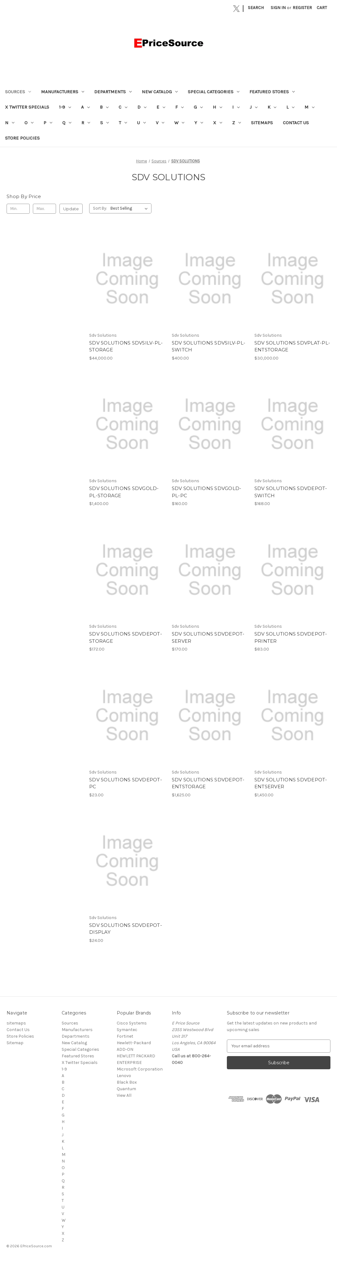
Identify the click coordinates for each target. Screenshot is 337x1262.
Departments (113, 92)
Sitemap (15, 1042)
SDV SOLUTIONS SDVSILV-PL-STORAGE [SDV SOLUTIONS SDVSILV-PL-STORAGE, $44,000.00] (126, 346)
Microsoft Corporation (140, 1069)
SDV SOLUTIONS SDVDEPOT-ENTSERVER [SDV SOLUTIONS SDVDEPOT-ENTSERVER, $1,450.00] (290, 783)
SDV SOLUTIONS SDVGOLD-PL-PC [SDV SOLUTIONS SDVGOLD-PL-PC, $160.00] (207, 491)
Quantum (126, 1088)
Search (256, 7)
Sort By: (100, 208)
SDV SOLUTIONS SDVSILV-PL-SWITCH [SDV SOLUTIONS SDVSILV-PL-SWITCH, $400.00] (208, 346)
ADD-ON (125, 1049)
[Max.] (44, 209)
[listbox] (130, 208)
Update (71, 208)
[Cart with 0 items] (321, 7)
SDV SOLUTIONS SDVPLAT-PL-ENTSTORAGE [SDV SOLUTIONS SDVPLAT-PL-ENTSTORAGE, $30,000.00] (292, 346)
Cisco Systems (132, 1023)
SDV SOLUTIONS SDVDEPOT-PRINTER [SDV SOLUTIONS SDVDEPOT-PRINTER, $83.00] (290, 637)
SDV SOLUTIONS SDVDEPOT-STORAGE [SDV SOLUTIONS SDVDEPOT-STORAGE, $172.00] (125, 637)
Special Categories (213, 92)
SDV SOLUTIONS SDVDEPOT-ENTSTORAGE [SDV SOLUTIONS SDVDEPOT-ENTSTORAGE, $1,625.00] (208, 783)
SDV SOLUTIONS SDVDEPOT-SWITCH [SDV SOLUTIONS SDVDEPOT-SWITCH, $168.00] (290, 491)
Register (302, 7)
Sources (18, 92)
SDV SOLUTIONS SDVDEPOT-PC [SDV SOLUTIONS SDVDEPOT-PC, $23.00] (125, 783)
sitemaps (262, 122)
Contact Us (296, 122)
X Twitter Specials (27, 107)
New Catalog (160, 92)
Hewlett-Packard (134, 1042)
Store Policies (22, 138)
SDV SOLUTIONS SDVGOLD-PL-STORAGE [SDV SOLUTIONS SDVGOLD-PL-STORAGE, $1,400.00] (124, 491)
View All (124, 1095)
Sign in (278, 7)
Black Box (127, 1082)
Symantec (127, 1029)
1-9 (65, 107)
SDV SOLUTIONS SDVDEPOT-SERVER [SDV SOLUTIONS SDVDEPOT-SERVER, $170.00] (208, 637)
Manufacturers (62, 92)
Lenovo (124, 1075)
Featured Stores (272, 92)
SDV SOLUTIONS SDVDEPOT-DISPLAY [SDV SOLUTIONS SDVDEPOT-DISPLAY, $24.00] (125, 928)
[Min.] (18, 209)
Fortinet (125, 1036)
